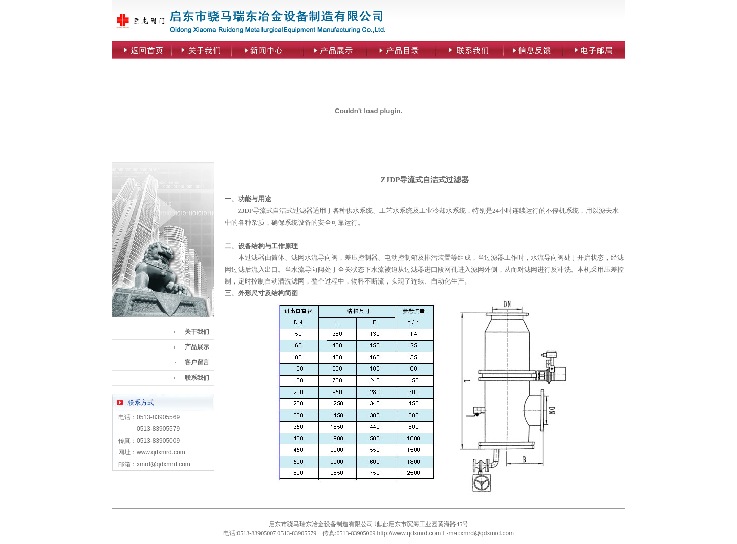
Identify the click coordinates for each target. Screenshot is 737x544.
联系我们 (197, 377)
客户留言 (197, 362)
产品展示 (197, 347)
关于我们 (197, 331)
